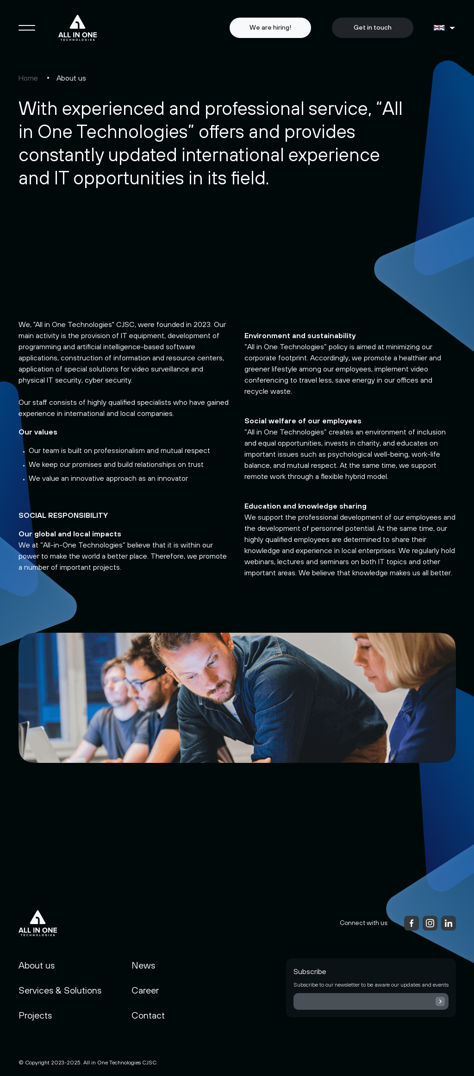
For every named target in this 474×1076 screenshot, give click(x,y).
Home (28, 78)
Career (145, 990)
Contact (148, 1015)
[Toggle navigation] (27, 27)
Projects (35, 1015)
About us (37, 965)
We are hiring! (270, 27)
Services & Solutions (60, 990)
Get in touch (373, 27)
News (143, 965)
